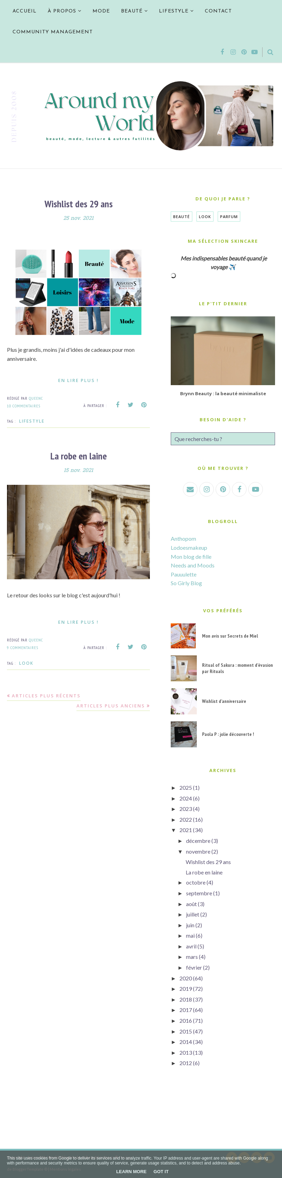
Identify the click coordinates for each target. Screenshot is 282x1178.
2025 (185, 787)
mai (190, 935)
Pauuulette (183, 574)
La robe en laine (78, 455)
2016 (185, 1020)
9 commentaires (22, 647)
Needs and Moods (193, 565)
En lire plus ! (78, 380)
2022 (185, 819)
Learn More (131, 1171)
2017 (185, 1009)
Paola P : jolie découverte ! (228, 734)
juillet (192, 914)
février (194, 967)
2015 (185, 1031)
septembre (199, 893)
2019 (185, 988)
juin (190, 925)
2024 (185, 798)
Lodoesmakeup (189, 547)
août (191, 904)
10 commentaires (23, 405)
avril (191, 946)
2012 (185, 1063)
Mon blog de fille (191, 556)
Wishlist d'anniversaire (224, 701)
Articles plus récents (46, 695)
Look (26, 663)
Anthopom (183, 538)
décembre (198, 840)
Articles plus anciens (110, 706)
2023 (185, 808)
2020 (185, 978)
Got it (161, 1171)
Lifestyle (32, 421)
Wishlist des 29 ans (79, 203)
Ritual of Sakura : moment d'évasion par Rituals (237, 668)
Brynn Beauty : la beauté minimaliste (223, 393)
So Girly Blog (186, 583)
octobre (196, 882)
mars (192, 956)
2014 (185, 1041)
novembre (198, 851)
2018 (185, 999)
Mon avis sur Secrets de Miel (230, 636)
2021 (185, 830)
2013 (185, 1052)
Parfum (229, 216)
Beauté (181, 216)
